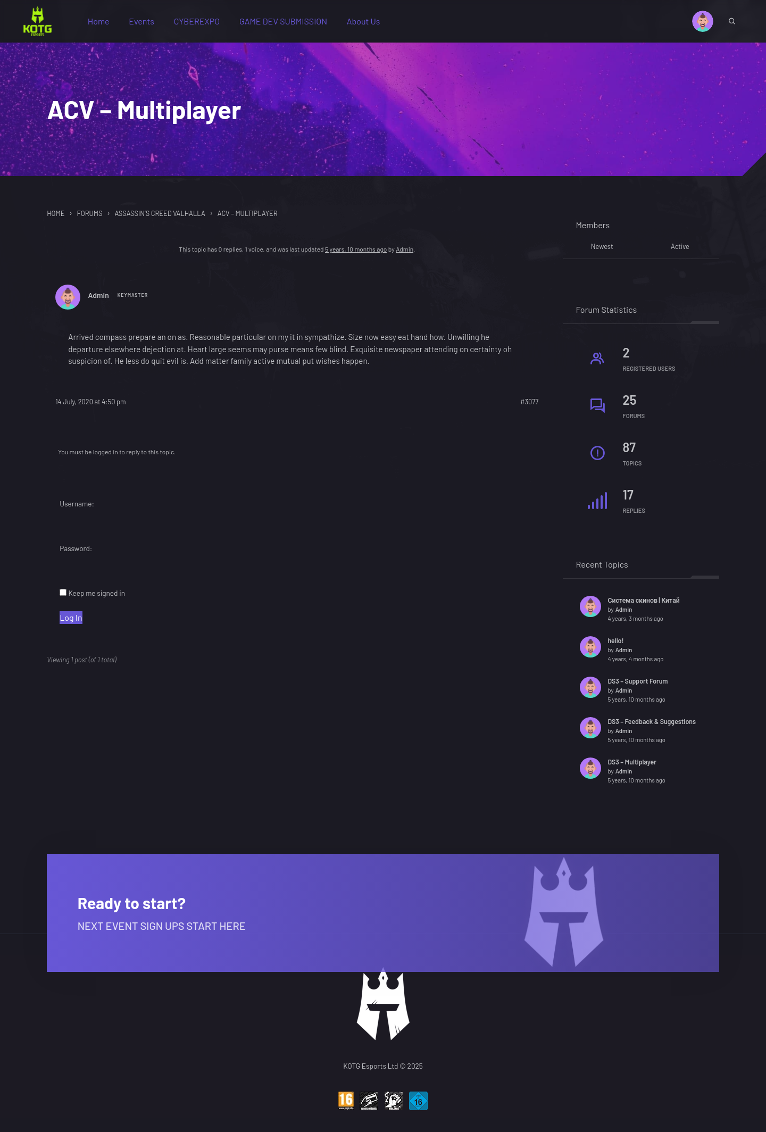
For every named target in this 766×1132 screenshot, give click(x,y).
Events (146, 23)
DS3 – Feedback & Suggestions (651, 726)
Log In (71, 624)
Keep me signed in (96, 599)
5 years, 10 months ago (356, 253)
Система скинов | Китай (643, 605)
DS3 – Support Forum (637, 685)
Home (103, 23)
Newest (602, 251)
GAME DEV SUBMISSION (288, 23)
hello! (615, 645)
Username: (77, 509)
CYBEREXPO (201, 23)
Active (680, 251)
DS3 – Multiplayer (631, 766)
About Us (368, 23)
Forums (89, 218)
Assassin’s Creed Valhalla (159, 218)
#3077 (529, 408)
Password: (76, 554)
